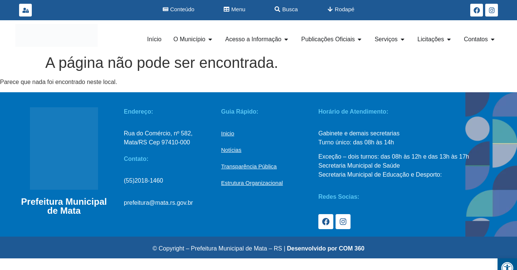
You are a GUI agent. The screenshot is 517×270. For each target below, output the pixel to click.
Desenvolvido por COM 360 (325, 248)
